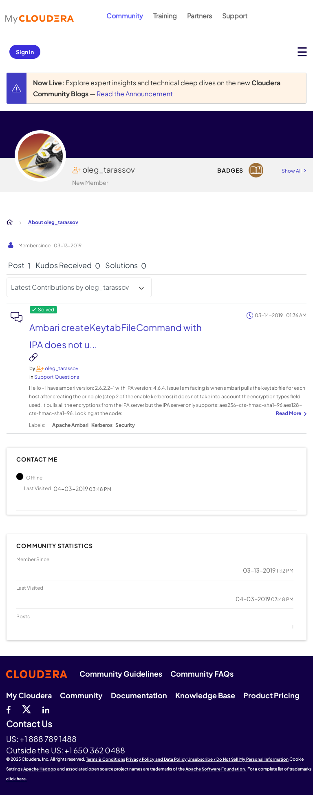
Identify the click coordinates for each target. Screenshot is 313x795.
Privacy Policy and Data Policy (156, 759)
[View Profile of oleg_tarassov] (61, 368)
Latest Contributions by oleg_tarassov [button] (70, 287)
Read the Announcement (135, 93)
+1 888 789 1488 (48, 739)
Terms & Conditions (105, 759)
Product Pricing (271, 695)
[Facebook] (8, 709)
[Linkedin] (45, 709)
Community (124, 15)
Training (165, 15)
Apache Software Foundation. (216, 768)
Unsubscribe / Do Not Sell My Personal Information (238, 759)
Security (125, 425)
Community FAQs (202, 673)
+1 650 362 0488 (94, 750)
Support (234, 15)
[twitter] (26, 709)
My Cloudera (29, 695)
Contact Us (29, 724)
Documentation (139, 695)
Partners (199, 15)
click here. (16, 778)
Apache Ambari (70, 425)
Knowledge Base (205, 695)
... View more (290, 414)
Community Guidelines (120, 673)
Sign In (25, 52)
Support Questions (56, 377)
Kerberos (101, 425)
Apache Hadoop (39, 768)
